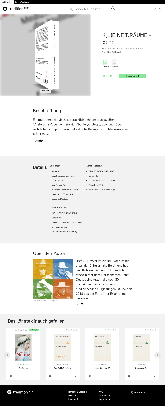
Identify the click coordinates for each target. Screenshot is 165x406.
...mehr (38, 141)
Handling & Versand (77, 391)
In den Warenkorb (132, 76)
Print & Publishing (22, 2)
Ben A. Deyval (114, 51)
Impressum (104, 399)
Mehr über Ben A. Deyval (45, 300)
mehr (81, 303)
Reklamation (74, 399)
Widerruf (72, 395)
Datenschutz (105, 395)
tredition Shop (6, 2)
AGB (101, 391)
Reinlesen (45, 91)
